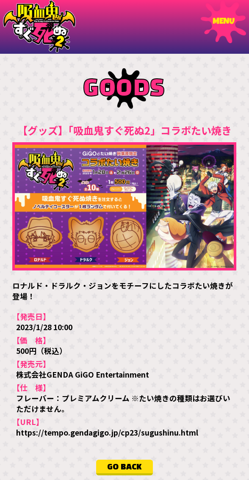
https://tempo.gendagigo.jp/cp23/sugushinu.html (107, 432)
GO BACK (124, 467)
